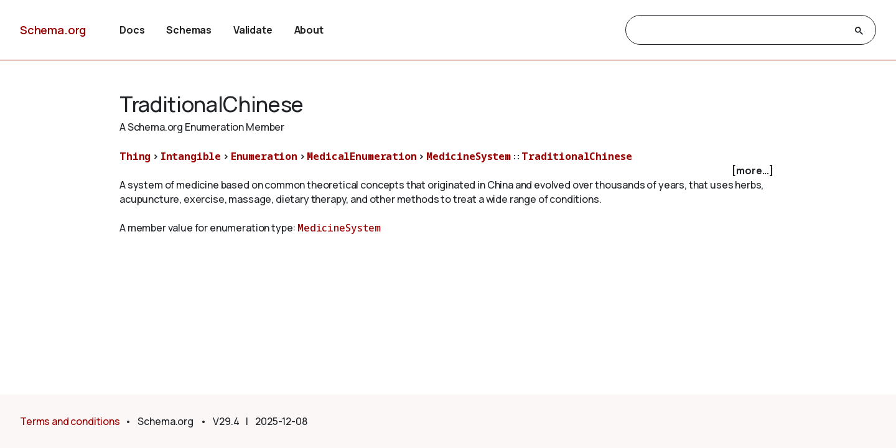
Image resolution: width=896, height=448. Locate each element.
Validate (253, 30)
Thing (135, 156)
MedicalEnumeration (361, 156)
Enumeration (264, 156)
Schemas (189, 30)
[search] (739, 30)
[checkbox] (448, 171)
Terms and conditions (70, 421)
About (309, 30)
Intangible (191, 156)
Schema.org (53, 29)
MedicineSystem (468, 156)
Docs (131, 30)
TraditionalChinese (576, 156)
